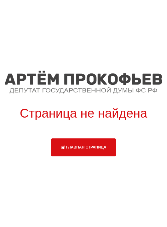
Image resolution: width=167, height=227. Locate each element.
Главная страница (84, 147)
